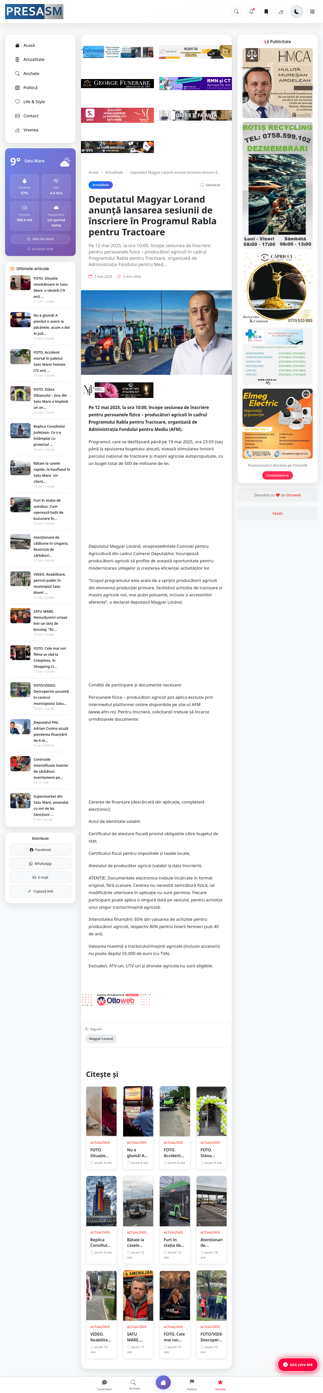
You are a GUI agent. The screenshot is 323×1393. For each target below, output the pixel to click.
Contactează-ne (277, 475)
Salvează (210, 185)
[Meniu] (312, 11)
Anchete (26, 73)
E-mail (40, 877)
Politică (26, 88)
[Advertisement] (156, 507)
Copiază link (40, 891)
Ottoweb (293, 495)
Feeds (278, 513)
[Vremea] (281, 11)
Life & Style (29, 102)
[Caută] (236, 11)
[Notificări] (251, 11)
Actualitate (29, 59)
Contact (26, 116)
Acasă (24, 45)
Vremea (26, 130)
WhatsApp (40, 863)
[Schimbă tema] (296, 11)
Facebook (40, 849)
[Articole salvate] (266, 11)
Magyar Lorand (101, 1038)
